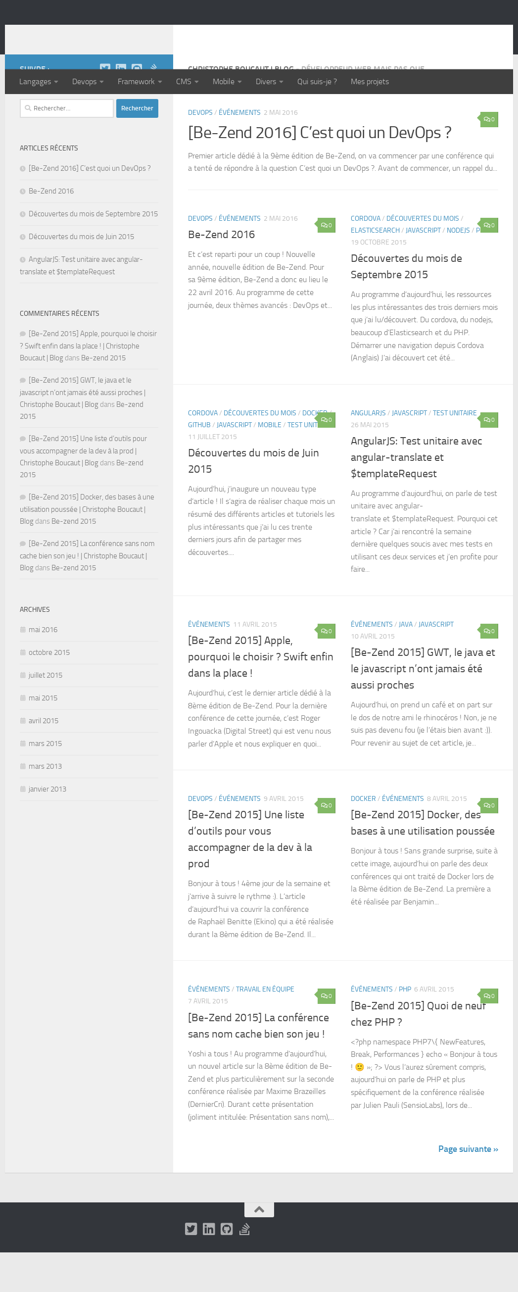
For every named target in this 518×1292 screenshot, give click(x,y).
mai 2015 (43, 737)
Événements (240, 152)
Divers (266, 81)
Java (406, 664)
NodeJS (458, 270)
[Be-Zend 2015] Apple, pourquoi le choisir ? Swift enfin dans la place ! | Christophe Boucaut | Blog (88, 385)
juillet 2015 (45, 714)
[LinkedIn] (121, 108)
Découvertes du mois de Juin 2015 (81, 276)
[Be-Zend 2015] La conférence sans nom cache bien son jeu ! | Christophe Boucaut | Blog (87, 595)
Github (199, 464)
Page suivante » (468, 1188)
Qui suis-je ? (317, 81)
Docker (315, 452)
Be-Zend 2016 (221, 274)
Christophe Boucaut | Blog (131, 34)
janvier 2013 (47, 828)
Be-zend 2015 (103, 397)
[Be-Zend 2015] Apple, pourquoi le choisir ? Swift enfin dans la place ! (260, 696)
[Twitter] (105, 108)
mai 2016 (43, 669)
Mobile (224, 81)
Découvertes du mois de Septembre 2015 (93, 253)
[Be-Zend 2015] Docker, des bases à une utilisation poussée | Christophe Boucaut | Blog (87, 548)
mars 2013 (45, 805)
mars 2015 (45, 783)
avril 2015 (43, 760)
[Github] (136, 108)
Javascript (423, 270)
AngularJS (368, 452)
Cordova (365, 258)
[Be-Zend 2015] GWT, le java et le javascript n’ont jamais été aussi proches (423, 708)
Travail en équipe (265, 1029)
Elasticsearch (375, 270)
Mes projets (370, 81)
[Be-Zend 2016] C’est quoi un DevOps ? (319, 172)
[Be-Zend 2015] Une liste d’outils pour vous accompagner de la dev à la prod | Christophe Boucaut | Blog (83, 490)
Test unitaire (309, 464)
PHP (405, 1029)
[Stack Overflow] (152, 108)
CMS (183, 81)
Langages (35, 81)
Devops (84, 81)
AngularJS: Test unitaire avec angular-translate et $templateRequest (416, 497)
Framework (136, 81)
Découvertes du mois (422, 258)
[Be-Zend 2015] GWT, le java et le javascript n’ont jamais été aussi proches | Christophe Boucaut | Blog (82, 431)
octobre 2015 (49, 692)
